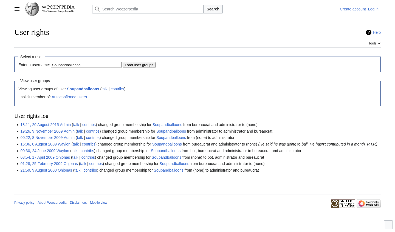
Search (213, 9)
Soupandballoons (83, 89)
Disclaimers (78, 203)
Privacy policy (24, 203)
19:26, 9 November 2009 (41, 131)
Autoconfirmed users (69, 97)
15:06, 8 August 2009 (38, 144)
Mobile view (99, 203)
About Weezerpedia (52, 203)
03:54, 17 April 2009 (37, 157)
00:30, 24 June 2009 (37, 151)
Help (377, 32)
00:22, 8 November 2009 (41, 137)
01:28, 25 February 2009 (41, 163)
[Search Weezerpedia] (148, 9)
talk (104, 89)
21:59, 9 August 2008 (38, 170)
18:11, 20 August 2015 (39, 124)
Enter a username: (34, 65)
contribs (117, 89)
